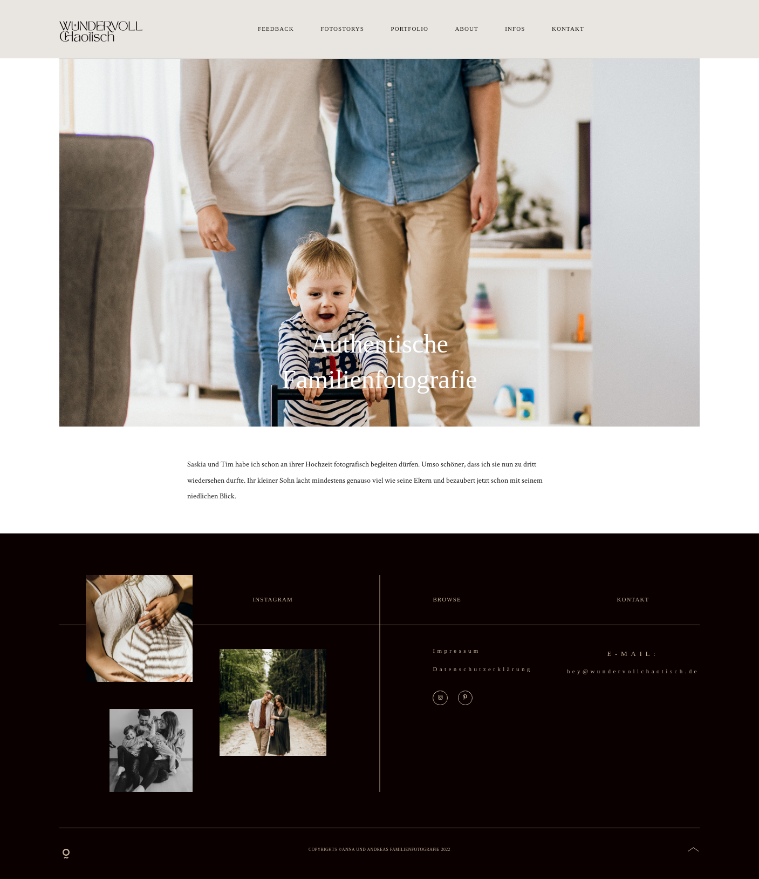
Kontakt (568, 29)
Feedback (276, 29)
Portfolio (409, 29)
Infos (515, 29)
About (466, 29)
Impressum (456, 650)
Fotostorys (342, 29)
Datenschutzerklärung (482, 669)
